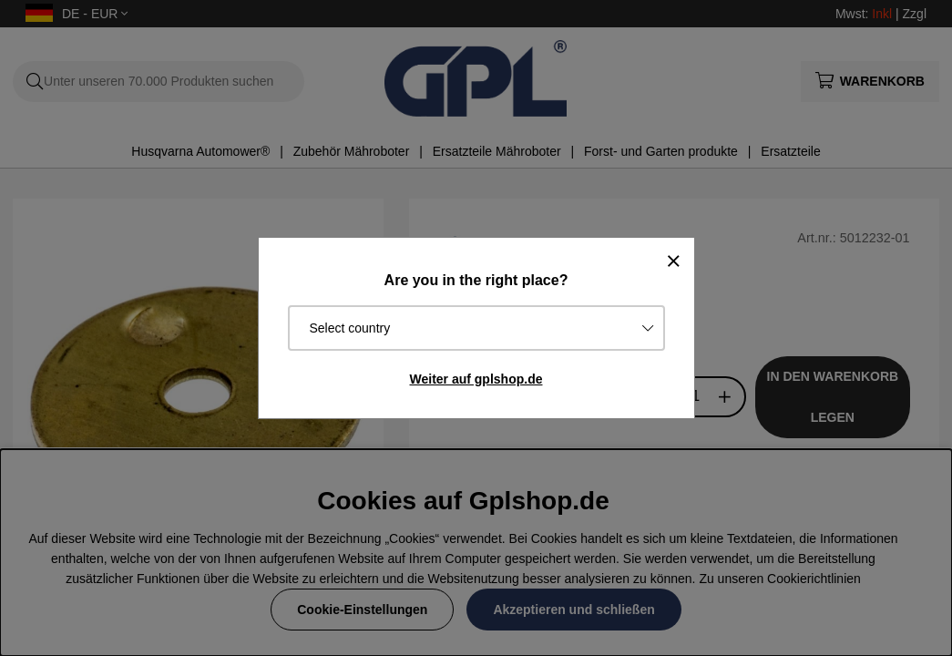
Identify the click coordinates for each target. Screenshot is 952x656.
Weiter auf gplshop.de (476, 379)
